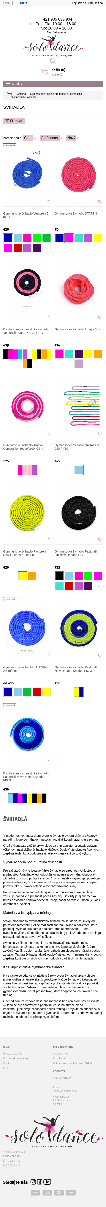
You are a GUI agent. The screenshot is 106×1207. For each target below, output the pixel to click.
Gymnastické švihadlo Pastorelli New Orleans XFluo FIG (24, 553)
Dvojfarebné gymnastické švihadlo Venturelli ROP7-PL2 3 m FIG (26, 331)
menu (8, 3)
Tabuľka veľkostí (62, 1058)
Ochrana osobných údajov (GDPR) (72, 1063)
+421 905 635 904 (56, 19)
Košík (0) (58, 70)
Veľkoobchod (60, 1053)
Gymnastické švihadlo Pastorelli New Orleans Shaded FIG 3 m (76, 669)
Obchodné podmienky (15, 1058)
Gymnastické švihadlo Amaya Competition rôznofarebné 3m (23, 446)
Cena (28, 138)
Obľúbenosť (50, 138)
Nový (71, 138)
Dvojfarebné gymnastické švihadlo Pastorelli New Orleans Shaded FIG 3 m (26, 777)
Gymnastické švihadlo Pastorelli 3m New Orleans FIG (76, 553)
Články (7, 1063)
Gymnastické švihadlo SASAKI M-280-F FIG (77, 446)
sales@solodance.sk (65, 1090)
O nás (6, 1068)
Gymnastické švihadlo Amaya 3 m (77, 329)
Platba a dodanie (12, 1053)
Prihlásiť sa (95, 3)
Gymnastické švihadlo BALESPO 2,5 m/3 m (25, 669)
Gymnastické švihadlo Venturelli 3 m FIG (25, 215)
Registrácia (79, 3)
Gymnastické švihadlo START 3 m (77, 213)
